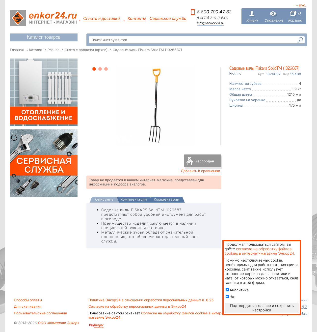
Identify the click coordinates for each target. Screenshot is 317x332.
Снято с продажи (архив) (86, 50)
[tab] (104, 200)
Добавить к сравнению (200, 171)
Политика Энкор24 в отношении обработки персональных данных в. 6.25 (150, 300)
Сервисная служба (168, 18)
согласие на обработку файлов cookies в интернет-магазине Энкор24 (259, 251)
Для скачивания (27, 306)
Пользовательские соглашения (40, 313)
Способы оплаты (28, 300)
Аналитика (237, 290)
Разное (53, 50)
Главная (17, 50)
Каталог (35, 50)
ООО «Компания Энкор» (58, 323)
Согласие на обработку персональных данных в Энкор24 (137, 306)
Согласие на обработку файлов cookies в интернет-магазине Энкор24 (158, 315)
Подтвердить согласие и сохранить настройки (262, 307)
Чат (231, 296)
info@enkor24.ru (210, 23)
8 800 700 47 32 (214, 11)
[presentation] (104, 200)
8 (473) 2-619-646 (212, 18)
